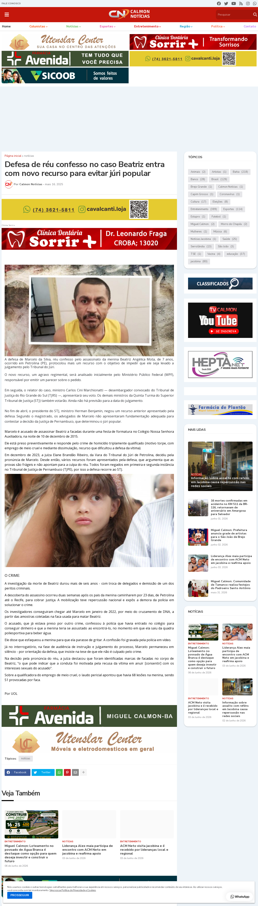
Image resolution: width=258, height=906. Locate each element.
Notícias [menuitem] (72, 26)
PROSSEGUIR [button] (19, 895)
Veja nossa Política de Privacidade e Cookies (72, 890)
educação (236, 254)
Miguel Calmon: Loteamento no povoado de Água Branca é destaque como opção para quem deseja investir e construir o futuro (30, 853)
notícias (29, 156)
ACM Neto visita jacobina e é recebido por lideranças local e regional (144, 850)
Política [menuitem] (217, 26)
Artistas (219, 172)
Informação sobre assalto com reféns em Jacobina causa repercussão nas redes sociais (220, 482)
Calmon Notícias (230, 187)
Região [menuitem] (185, 26)
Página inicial (13, 156)
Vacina (213, 254)
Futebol (219, 217)
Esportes (232, 209)
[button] (7, 14)
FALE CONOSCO (11, 3)
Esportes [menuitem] (106, 26)
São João (226, 247)
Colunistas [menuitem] (37, 26)
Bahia (240, 172)
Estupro (198, 217)
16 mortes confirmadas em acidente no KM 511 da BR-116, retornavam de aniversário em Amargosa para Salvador (229, 507)
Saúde (230, 239)
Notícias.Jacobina (203, 239)
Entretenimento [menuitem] (146, 26)
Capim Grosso (202, 194)
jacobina (199, 261)
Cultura (198, 202)
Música (220, 232)
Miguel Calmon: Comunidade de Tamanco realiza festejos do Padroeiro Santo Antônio (231, 585)
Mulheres (199, 232)
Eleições (220, 202)
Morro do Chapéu (234, 224)
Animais (198, 172)
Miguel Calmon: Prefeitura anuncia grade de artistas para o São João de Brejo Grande (229, 535)
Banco (198, 179)
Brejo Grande (201, 187)
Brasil (219, 179)
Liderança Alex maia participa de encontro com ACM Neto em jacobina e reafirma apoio (87, 850)
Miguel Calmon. (202, 224)
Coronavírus (230, 194)
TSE (196, 254)
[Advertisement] (129, 118)
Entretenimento (204, 209)
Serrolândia (201, 247)
